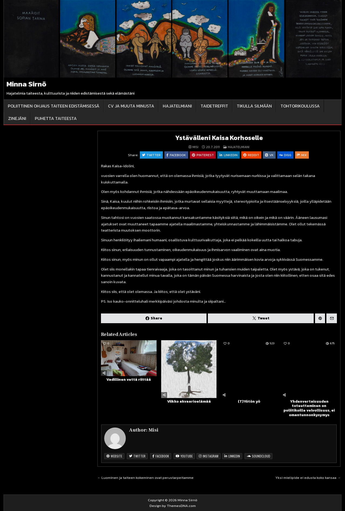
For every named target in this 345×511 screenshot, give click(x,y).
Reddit (251, 155)
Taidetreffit (214, 106)
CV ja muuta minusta (131, 106)
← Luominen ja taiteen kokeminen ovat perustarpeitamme (145, 477)
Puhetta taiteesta (56, 118)
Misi (195, 147)
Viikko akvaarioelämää (189, 401)
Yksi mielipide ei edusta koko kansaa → (308, 477)
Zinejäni (17, 118)
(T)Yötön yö (249, 402)
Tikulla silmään (254, 106)
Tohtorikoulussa (300, 106)
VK (269, 155)
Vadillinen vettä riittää (128, 380)
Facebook (176, 155)
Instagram (208, 456)
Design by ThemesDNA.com (173, 505)
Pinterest (203, 155)
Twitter (150, 155)
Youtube (184, 456)
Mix (302, 155)
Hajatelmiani (177, 106)
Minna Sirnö (26, 83)
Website (114, 456)
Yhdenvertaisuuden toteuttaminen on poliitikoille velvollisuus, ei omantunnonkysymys (309, 408)
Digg (286, 155)
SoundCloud (258, 456)
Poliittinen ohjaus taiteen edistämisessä (53, 106)
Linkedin (228, 155)
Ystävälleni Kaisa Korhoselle (219, 137)
